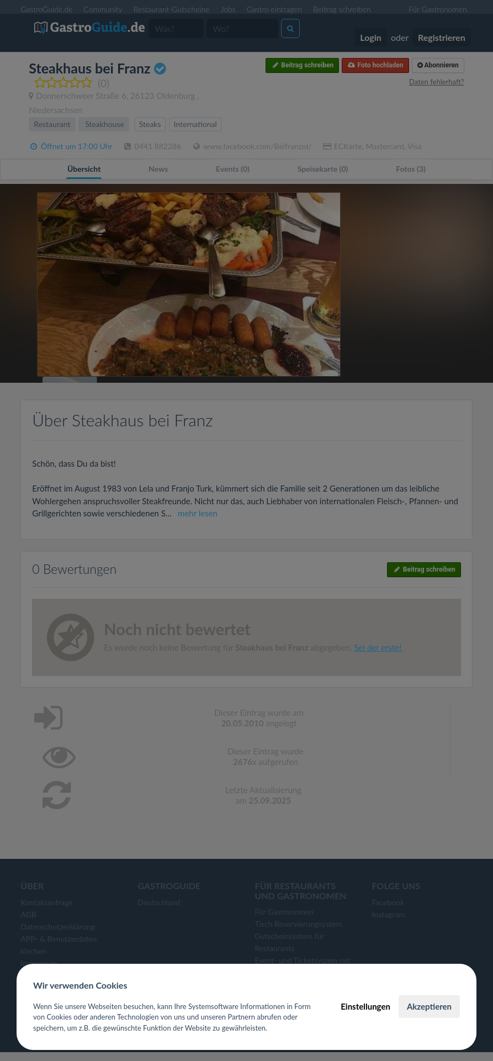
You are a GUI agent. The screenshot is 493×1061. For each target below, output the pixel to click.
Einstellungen (365, 1006)
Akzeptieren (429, 1006)
